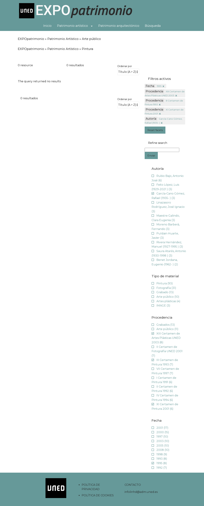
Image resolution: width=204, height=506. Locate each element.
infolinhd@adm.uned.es (141, 492)
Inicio (47, 26)
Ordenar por (124, 66)
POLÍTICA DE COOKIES (98, 495)
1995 (159, 86)
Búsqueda (153, 26)
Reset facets (155, 130)
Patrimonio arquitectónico (118, 26)
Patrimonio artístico (72, 26)
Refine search (157, 143)
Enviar (151, 155)
